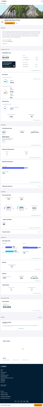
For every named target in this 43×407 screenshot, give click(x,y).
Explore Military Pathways (7, 66)
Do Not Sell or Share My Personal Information (7, 377)
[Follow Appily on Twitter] (18, 401)
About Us (2, 369)
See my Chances (10, 23)
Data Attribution (3, 379)
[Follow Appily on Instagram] (15, 401)
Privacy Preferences (3, 385)
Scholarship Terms (3, 380)
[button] (16, 23)
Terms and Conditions (3, 372)
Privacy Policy (2, 373)
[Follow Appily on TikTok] (24, 401)
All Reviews (40, 317)
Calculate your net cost (5, 59)
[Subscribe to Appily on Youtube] (27, 401)
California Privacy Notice (4, 376)
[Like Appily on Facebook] (21, 401)
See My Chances (38, 405)
